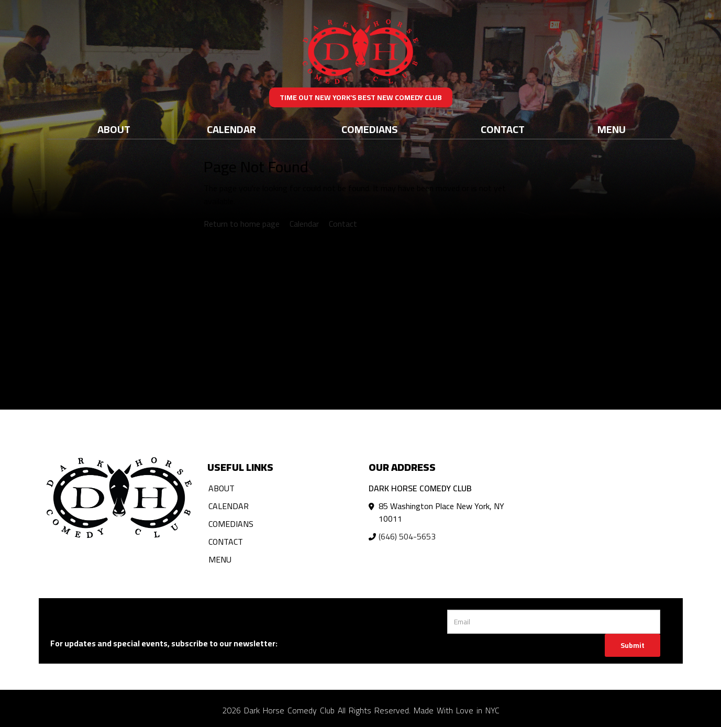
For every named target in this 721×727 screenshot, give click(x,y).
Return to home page (242, 224)
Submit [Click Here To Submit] (632, 645)
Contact (503, 129)
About (113, 129)
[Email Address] (553, 622)
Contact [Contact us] (343, 224)
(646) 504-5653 (407, 536)
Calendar (231, 129)
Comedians (369, 129)
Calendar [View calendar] (304, 224)
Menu (611, 129)
